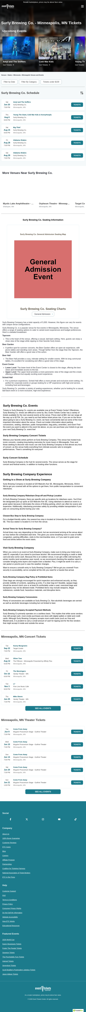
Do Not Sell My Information (12, 913)
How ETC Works (8, 921)
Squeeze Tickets (8, 953)
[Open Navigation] (82, 6)
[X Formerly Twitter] (27, 819)
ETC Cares (6, 847)
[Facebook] (10, 819)
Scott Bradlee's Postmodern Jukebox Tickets (18, 970)
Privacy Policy (7, 904)
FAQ (4, 895)
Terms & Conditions (9, 900)
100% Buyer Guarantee (11, 838)
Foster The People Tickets (12, 948)
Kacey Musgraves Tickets (11, 944)
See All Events (43, 708)
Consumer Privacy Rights (11, 908)
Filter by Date (9, 82)
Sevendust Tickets (9, 965)
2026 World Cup (8, 940)
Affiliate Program (8, 860)
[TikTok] (75, 819)
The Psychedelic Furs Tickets (13, 957)
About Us (5, 834)
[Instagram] (43, 819)
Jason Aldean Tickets (10, 974)
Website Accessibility (10, 917)
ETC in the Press (8, 877)
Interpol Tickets (8, 961)
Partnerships (7, 864)
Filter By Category (29, 82)
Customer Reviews (9, 843)
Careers (5, 856)
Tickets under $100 (51, 82)
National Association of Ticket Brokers (16, 873)
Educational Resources (11, 926)
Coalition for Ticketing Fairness (13, 868)
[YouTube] (59, 819)
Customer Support (9, 891)
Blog (4, 851)
